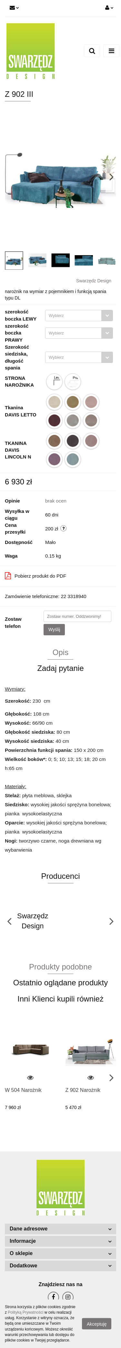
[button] (60, 1229)
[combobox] (79, 315)
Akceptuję (96, 1324)
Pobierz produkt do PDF (35, 575)
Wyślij (54, 629)
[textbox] (73, 315)
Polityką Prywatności (25, 1312)
